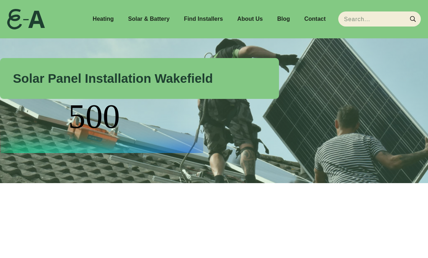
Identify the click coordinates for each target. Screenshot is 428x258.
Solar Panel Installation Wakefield (113, 78)
